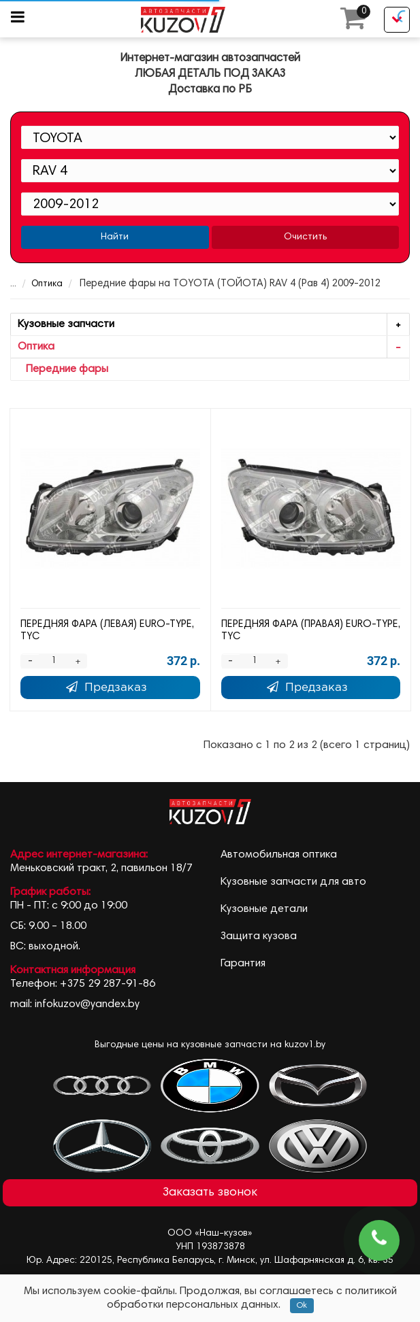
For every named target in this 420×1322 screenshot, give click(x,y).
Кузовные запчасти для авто (293, 882)
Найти (115, 237)
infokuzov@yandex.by (87, 1004)
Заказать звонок (210, 1193)
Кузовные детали (264, 909)
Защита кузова (259, 936)
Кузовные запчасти (213, 324)
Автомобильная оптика (279, 854)
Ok (302, 1306)
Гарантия (243, 963)
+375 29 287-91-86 (107, 984)
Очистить (305, 237)
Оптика (38, 284)
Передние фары (63, 369)
